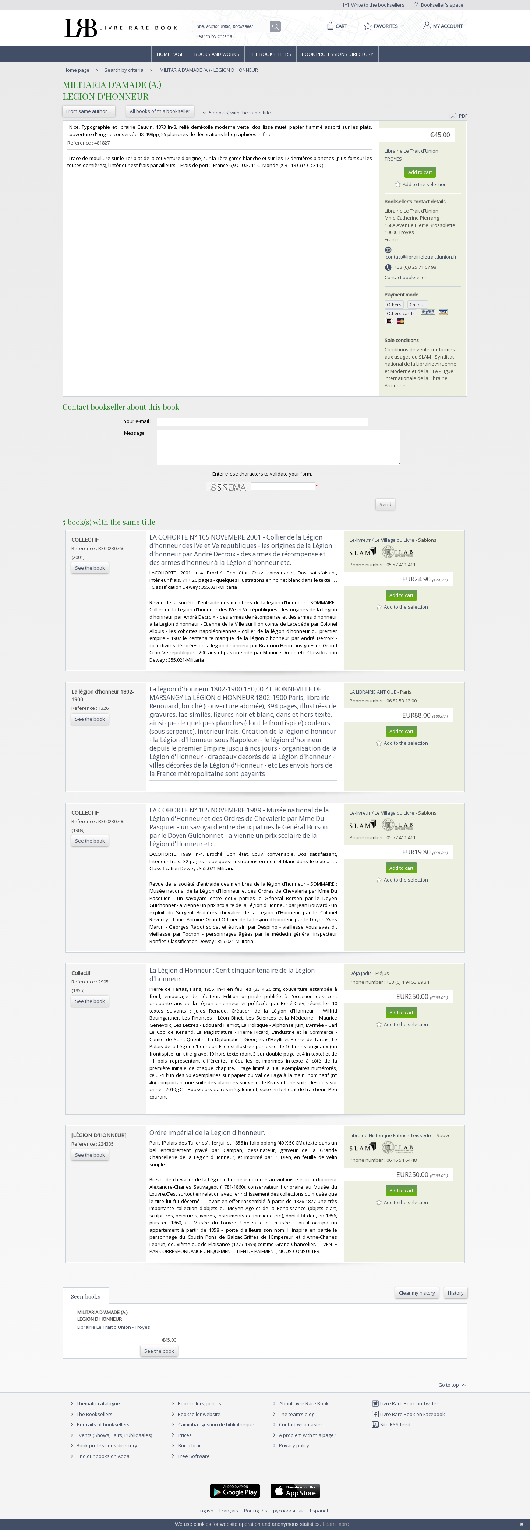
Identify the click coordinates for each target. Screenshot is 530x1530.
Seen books (85, 1303)
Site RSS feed (391, 1431)
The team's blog (292, 1420)
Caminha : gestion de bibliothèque (216, 1431)
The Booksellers (270, 54)
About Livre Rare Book (304, 1410)
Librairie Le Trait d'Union (411, 150)
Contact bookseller (406, 277)
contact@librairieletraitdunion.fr (421, 256)
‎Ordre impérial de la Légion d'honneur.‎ (207, 1139)
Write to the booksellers (373, 4)
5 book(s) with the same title (236, 112)
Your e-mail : (123, 421)
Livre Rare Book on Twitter (405, 1410)
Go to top (452, 1391)
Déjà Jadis (361, 979)
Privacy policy (290, 1452)
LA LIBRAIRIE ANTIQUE (373, 698)
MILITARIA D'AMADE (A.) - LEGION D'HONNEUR (209, 70)
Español (319, 1517)
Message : (120, 433)
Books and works (216, 54)
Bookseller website (194, 1420)
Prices (185, 1441)
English (205, 1517)
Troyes (393, 159)
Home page (170, 54)
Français (228, 1517)
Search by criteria (214, 36)
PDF (458, 116)
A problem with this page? (303, 1441)
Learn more (335, 1524)
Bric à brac (189, 1452)
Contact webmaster (296, 1431)
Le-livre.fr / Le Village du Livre (382, 546)
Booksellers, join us (195, 1410)
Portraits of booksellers (103, 1431)
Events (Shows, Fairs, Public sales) (110, 1441)
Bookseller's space (438, 4)
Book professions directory (337, 54)
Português (255, 1517)
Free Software (194, 1462)
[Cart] (336, 26)
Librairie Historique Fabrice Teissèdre (391, 1142)
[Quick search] (234, 26)
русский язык (288, 1517)
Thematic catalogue (94, 1410)
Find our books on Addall (100, 1462)
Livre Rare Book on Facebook (408, 1420)
